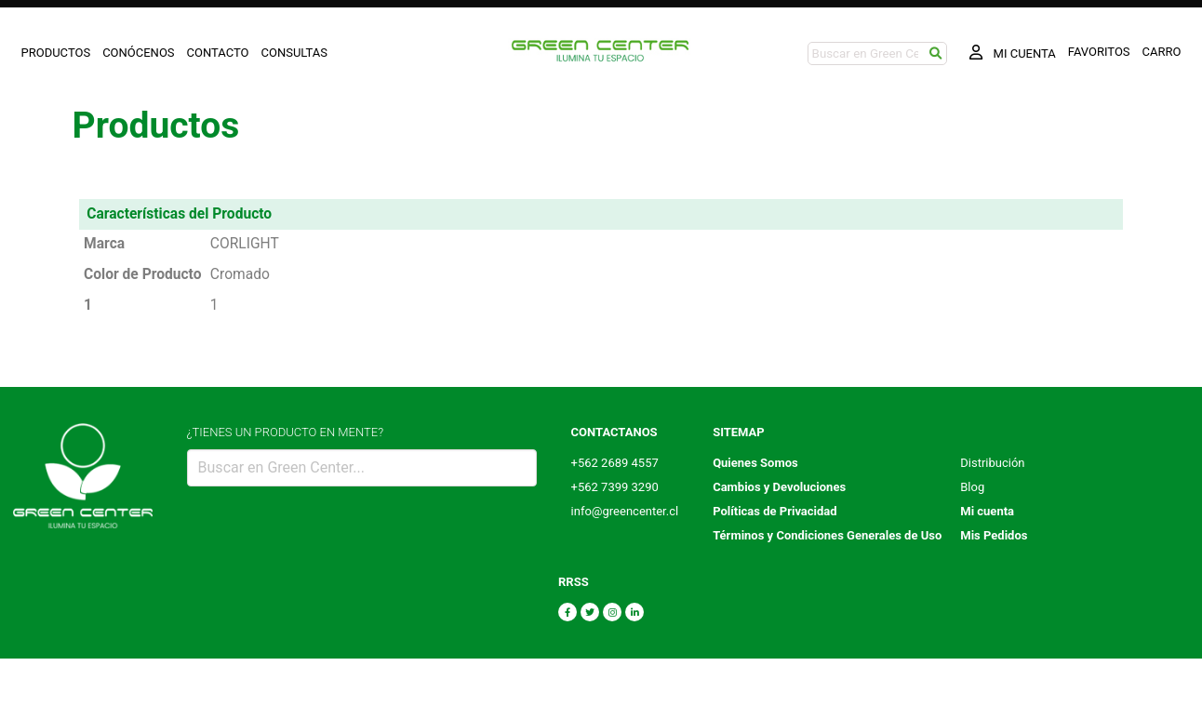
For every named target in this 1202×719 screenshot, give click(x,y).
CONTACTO (218, 53)
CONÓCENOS (138, 53)
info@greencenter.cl (625, 511)
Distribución (992, 463)
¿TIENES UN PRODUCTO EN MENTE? (285, 432)
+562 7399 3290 (615, 487)
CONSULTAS (294, 53)
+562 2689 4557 (615, 463)
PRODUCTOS (56, 53)
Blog (972, 487)
